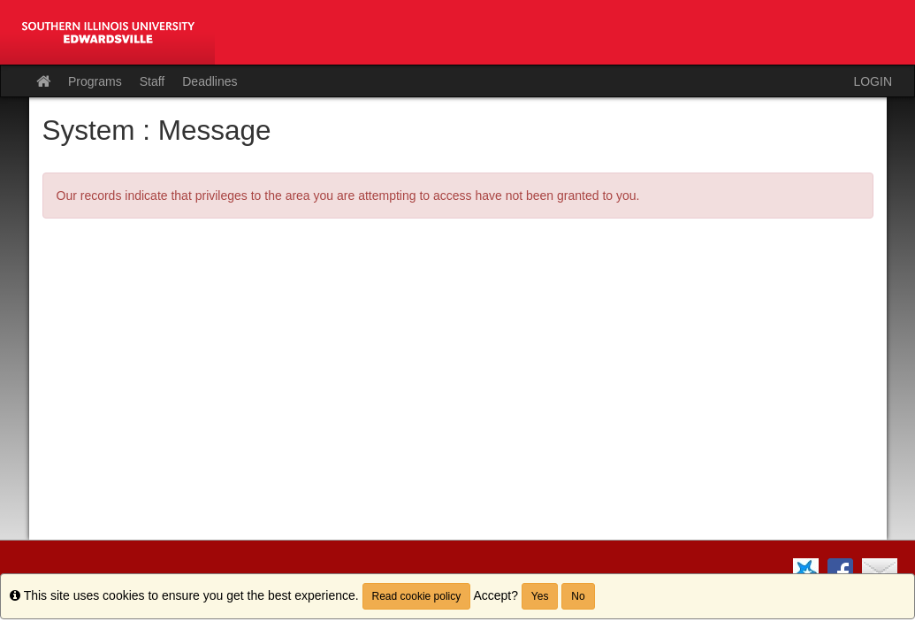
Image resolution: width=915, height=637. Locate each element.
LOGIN (872, 81)
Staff (152, 81)
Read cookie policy (416, 596)
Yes (540, 596)
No (577, 596)
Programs (95, 81)
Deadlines (209, 81)
